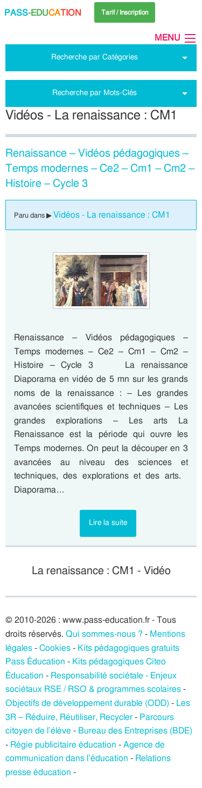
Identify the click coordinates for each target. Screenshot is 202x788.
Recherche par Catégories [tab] (94, 57)
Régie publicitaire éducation (63, 744)
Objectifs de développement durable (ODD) (87, 703)
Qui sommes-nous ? (104, 634)
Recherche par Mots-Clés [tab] (94, 93)
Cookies (55, 648)
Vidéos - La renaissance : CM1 (111, 215)
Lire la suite (108, 522)
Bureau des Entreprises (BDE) (135, 730)
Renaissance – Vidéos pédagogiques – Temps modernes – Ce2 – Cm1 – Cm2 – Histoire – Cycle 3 (100, 168)
